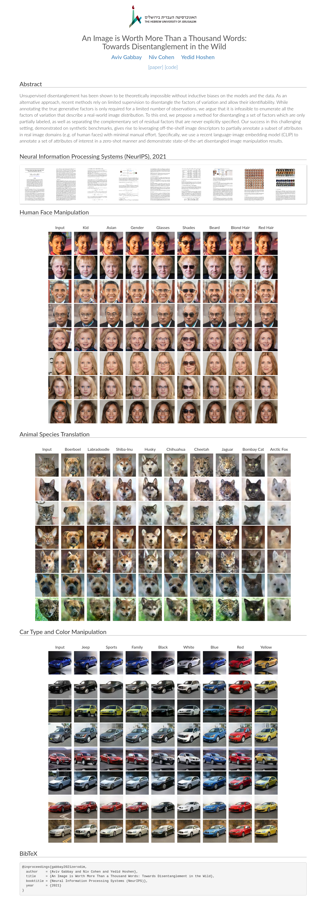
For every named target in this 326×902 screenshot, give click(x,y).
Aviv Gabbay (126, 57)
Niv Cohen (161, 57)
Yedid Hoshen (198, 57)
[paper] (155, 67)
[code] (171, 67)
